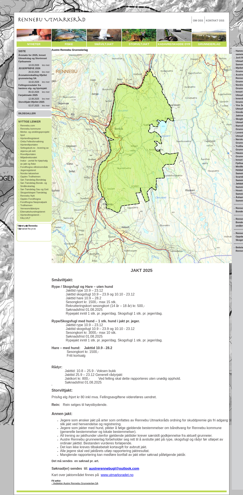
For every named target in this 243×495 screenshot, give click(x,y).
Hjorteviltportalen (29, 144)
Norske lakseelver (29, 173)
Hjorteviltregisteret (29, 138)
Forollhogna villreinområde (34, 167)
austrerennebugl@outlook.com (114, 468)
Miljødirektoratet (28, 157)
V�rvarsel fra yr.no (27, 229)
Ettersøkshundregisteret (32, 211)
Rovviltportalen (28, 154)
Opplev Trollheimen (30, 176)
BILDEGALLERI (27, 113)
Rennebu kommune (30, 128)
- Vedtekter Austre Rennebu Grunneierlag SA (75, 483)
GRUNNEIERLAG (209, 44)
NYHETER (33, 44)
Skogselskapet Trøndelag (33, 192)
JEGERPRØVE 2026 (29, 68)
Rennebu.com (27, 125)
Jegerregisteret (28, 170)
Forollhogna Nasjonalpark (33, 202)
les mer (46, 65)
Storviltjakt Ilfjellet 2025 (31, 102)
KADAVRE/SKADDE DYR (174, 44)
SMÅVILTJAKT (104, 44)
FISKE (69, 44)
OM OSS (198, 20)
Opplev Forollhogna (30, 199)
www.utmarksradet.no (117, 475)
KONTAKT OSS (215, 20)
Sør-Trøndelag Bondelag (33, 179)
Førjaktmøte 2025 (28, 95)
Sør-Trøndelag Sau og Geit (34, 189)
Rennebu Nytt (27, 195)
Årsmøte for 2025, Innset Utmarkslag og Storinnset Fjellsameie (32, 58)
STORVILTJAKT (139, 44)
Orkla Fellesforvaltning (32, 141)
